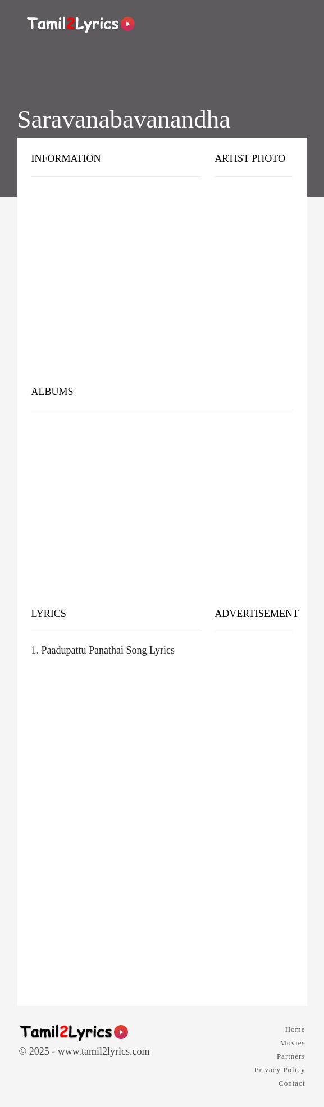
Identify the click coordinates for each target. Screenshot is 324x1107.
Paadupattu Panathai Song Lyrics (108, 650)
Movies (292, 1042)
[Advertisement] (162, 289)
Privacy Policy (279, 1069)
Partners (291, 1056)
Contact (292, 1083)
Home (295, 1029)
